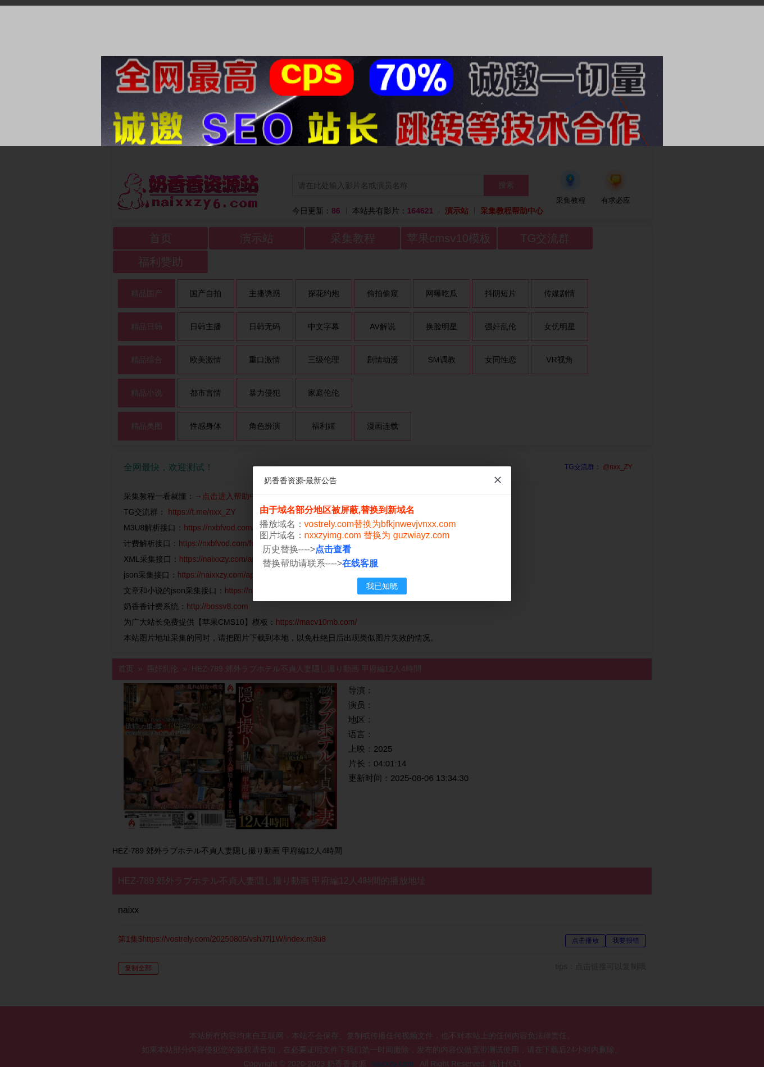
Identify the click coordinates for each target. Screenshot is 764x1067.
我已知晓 (382, 586)
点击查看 (334, 549)
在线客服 (361, 563)
